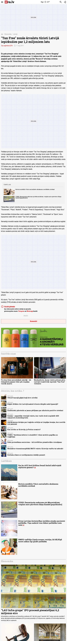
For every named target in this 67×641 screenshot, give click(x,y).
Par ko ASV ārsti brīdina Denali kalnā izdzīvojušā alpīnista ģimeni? (39, 466)
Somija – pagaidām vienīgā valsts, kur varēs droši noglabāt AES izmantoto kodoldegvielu (33, 417)
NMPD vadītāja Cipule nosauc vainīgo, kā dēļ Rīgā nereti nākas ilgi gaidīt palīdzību (40, 540)
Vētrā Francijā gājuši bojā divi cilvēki (22, 398)
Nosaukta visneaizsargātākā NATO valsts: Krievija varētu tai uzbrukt (35, 449)
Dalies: (26, 316)
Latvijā (15, 34)
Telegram (21, 311)
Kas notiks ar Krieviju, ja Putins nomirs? (24, 429)
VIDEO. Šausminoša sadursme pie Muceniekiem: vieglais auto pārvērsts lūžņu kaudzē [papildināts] (38, 197)
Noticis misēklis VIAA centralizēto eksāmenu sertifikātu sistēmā (34, 189)
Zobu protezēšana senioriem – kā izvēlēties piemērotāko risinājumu (34, 442)
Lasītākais (6, 461)
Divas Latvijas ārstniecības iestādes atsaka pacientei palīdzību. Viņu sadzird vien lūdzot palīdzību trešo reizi (41, 523)
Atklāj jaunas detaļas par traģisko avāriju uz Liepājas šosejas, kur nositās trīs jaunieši (36, 423)
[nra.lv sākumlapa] (9, 2)
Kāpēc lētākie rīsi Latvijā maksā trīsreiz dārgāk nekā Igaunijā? (32, 404)
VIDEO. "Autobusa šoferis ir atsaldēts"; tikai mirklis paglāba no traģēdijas (32, 436)
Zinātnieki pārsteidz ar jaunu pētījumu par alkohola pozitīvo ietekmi (35, 410)
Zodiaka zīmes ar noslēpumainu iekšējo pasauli (26, 455)
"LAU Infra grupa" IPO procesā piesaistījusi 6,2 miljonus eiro (30, 611)
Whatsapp (30, 311)
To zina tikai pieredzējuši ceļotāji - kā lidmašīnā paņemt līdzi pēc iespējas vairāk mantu (16, 382)
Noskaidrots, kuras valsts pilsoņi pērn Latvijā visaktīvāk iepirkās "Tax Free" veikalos (49, 382)
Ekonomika (7, 34)
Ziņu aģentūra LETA (7, 45)
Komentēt (33, 321)
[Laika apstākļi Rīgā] (45, 2)
